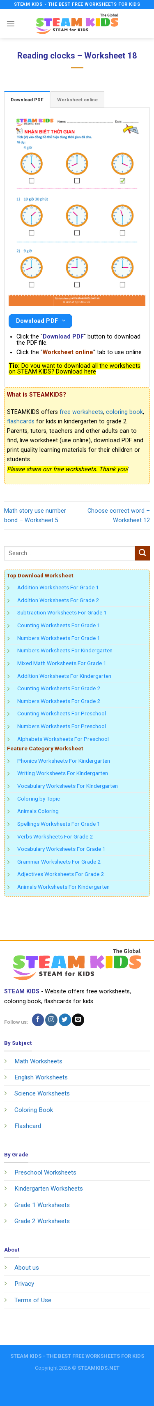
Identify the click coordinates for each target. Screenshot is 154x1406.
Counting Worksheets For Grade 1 (58, 625)
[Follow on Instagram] (51, 1020)
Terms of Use (32, 1300)
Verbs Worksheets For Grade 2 (55, 836)
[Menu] (10, 23)
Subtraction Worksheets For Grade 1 (62, 612)
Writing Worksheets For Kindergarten (62, 773)
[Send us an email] (78, 1020)
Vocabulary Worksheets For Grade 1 (61, 848)
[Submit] (142, 553)
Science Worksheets (42, 1093)
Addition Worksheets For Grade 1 (58, 587)
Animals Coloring (38, 811)
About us (26, 1267)
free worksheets (81, 412)
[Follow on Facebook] (38, 1020)
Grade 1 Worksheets (42, 1205)
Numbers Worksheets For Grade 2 (58, 701)
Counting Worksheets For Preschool (61, 713)
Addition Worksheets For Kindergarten (64, 676)
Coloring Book (33, 1110)
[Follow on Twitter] (65, 1020)
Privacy (24, 1283)
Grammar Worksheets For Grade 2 (59, 861)
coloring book (124, 412)
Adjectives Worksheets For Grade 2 (60, 874)
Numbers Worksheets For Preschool (61, 726)
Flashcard (27, 1126)
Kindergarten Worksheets (48, 1188)
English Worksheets (41, 1077)
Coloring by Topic (38, 798)
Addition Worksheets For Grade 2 (58, 600)
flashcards (20, 421)
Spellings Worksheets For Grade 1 (58, 823)
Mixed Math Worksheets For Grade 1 (61, 663)
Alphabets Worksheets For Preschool (63, 739)
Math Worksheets (38, 1061)
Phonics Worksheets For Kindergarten (63, 760)
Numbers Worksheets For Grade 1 (58, 638)
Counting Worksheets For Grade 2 (58, 688)
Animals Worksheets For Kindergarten (63, 886)
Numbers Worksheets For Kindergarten (65, 650)
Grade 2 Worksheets (42, 1221)
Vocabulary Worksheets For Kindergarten (67, 785)
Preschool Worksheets (45, 1172)
